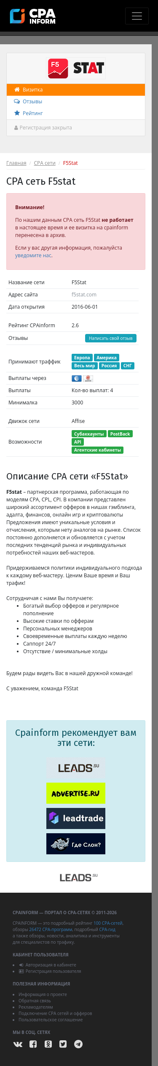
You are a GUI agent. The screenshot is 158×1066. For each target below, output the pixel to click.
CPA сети (45, 163)
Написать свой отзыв (111, 338)
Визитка (28, 89)
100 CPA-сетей (108, 923)
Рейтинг (28, 113)
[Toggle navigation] (137, 16)
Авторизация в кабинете (47, 965)
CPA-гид (107, 929)
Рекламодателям (36, 1007)
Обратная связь (35, 1001)
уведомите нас (33, 255)
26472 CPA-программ (50, 929)
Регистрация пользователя (50, 971)
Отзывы (27, 101)
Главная (16, 163)
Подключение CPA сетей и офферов (55, 1013)
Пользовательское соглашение (51, 1020)
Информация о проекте (43, 994)
